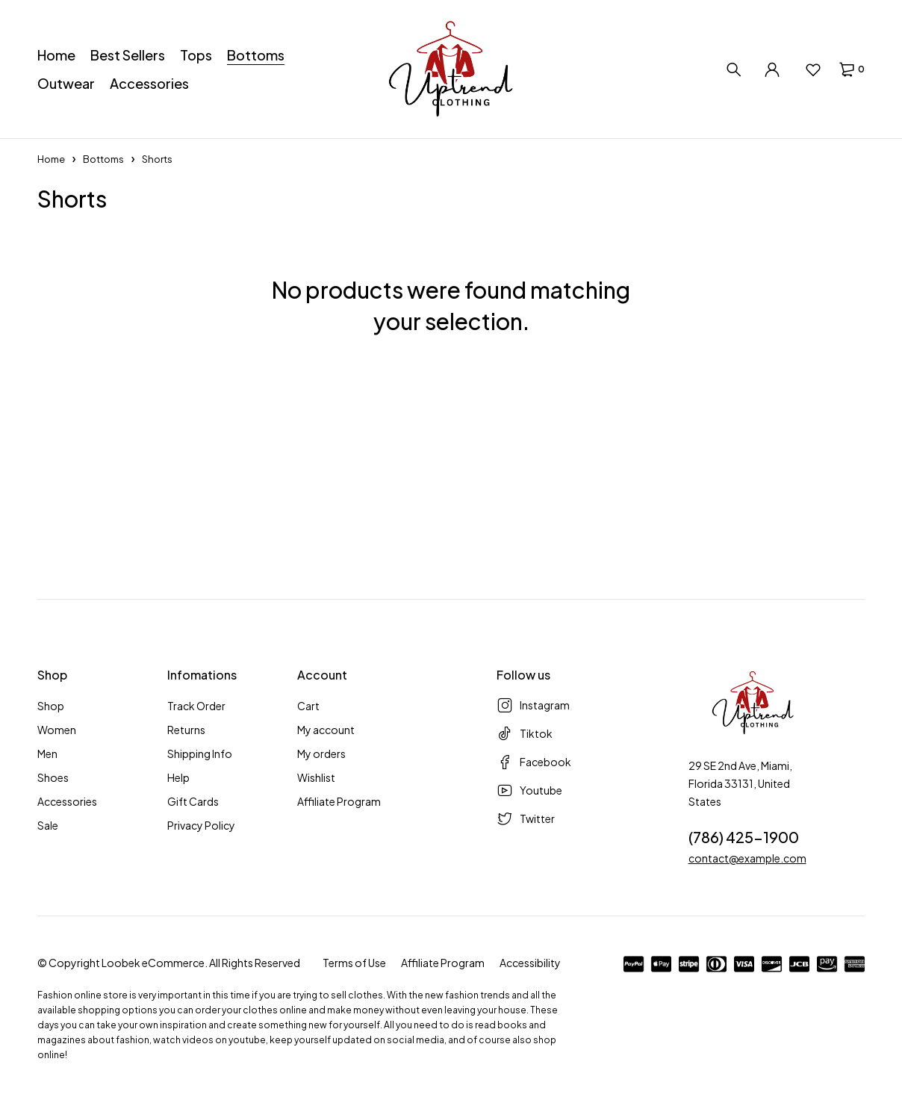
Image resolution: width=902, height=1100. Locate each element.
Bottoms (103, 159)
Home (51, 159)
